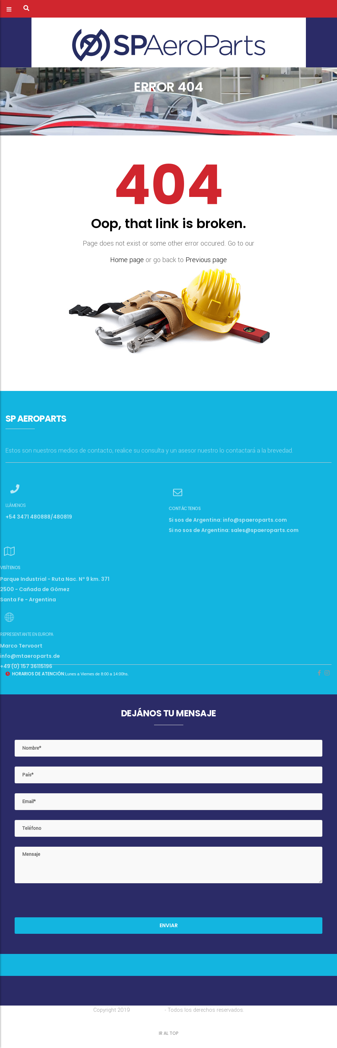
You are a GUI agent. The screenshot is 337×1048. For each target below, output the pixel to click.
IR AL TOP (169, 1033)
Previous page (206, 260)
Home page (127, 260)
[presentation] (70, 903)
